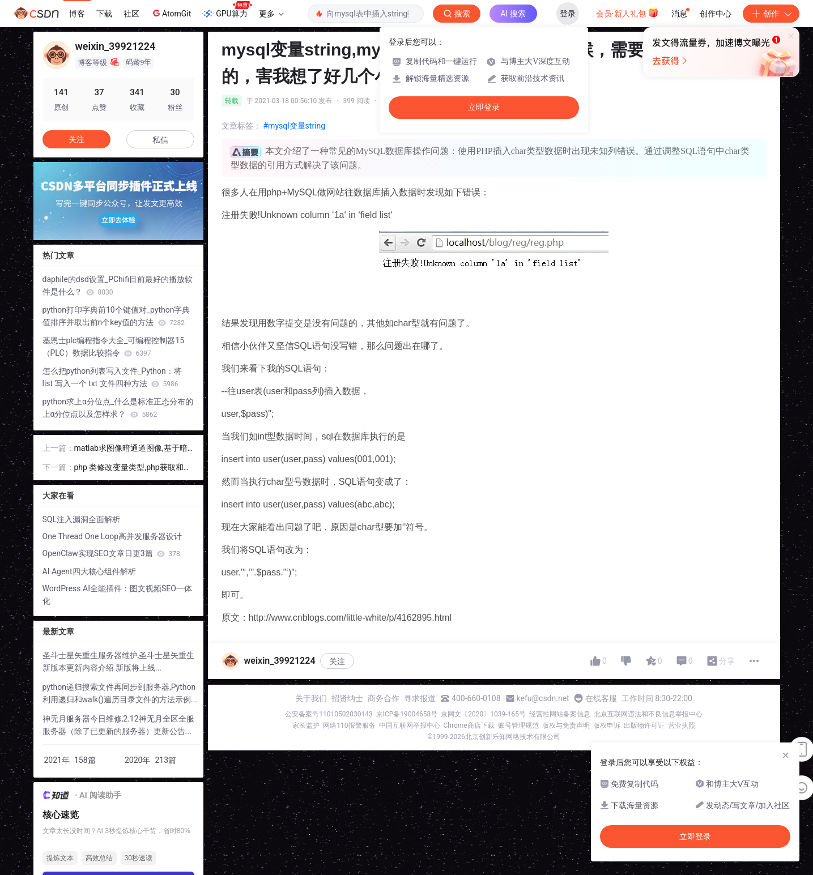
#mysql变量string (294, 125)
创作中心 (715, 13)
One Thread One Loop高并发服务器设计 (112, 536)
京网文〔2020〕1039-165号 (483, 714)
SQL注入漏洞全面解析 (81, 519)
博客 (77, 13)
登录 (568, 13)
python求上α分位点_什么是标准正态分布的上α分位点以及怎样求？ (118, 408)
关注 (337, 661)
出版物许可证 (644, 725)
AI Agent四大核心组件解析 (89, 571)
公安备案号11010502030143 (328, 714)
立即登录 (484, 107)
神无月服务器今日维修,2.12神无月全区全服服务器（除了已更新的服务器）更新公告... (118, 725)
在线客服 (601, 698)
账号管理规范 (518, 725)
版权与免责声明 (566, 725)
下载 (104, 13)
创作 (771, 13)
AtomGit (171, 13)
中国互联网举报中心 (409, 725)
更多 (271, 13)
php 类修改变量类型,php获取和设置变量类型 (132, 468)
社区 (131, 13)
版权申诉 (606, 725)
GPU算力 (227, 10)
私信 (160, 139)
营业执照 (681, 725)
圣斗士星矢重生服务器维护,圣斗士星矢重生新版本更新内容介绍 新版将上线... (118, 661)
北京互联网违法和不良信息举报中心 (648, 714)
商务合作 (383, 698)
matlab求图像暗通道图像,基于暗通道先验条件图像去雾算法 (131, 448)
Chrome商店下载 (469, 725)
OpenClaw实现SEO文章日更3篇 (111, 553)
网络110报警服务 (349, 725)
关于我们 (311, 698)
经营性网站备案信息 (559, 714)
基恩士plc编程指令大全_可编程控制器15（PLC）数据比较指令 (113, 346)
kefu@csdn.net (543, 698)
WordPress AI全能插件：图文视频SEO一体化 (117, 594)
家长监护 (306, 725)
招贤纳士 (347, 698)
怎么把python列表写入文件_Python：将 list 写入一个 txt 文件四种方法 (112, 377)
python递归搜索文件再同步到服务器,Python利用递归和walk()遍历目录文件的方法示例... (119, 693)
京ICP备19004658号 (407, 714)
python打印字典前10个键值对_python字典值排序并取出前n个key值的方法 (116, 316)
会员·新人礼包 (627, 12)
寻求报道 (420, 698)
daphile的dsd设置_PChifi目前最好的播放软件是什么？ (117, 285)
